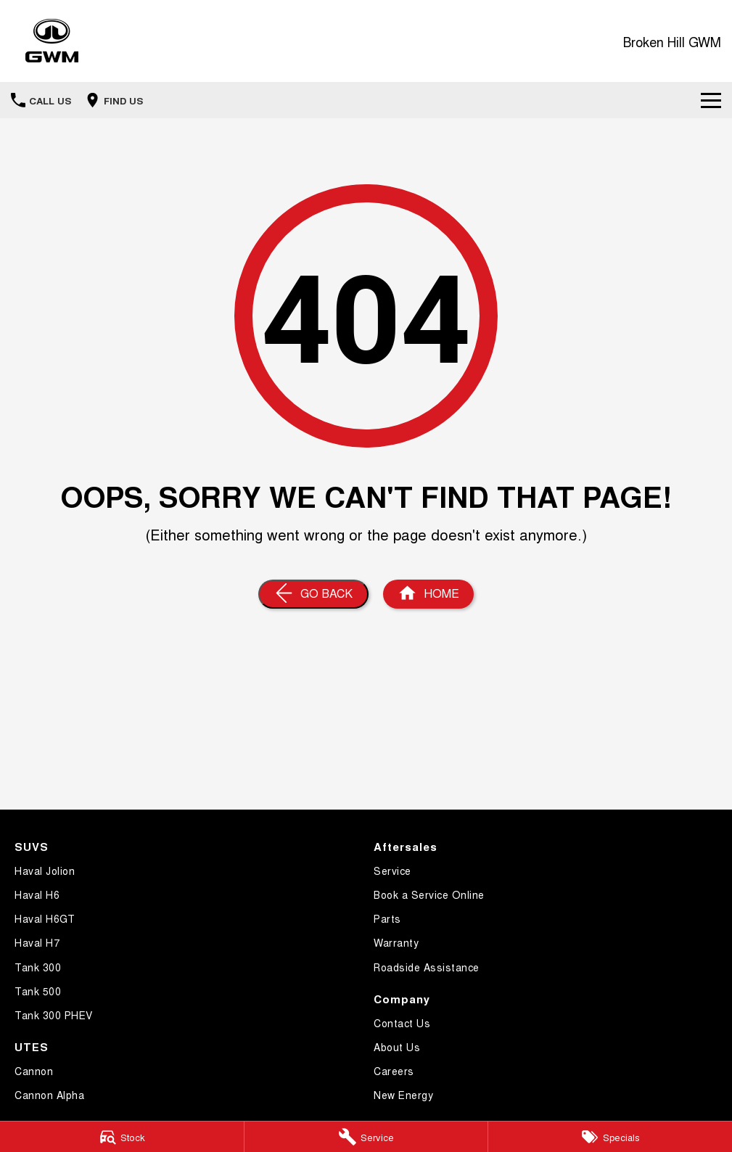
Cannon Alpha (49, 1094)
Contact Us (402, 1023)
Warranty (396, 942)
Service (392, 870)
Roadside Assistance (427, 967)
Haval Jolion (45, 870)
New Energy (403, 1094)
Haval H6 (37, 894)
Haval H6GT (45, 918)
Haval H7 (37, 942)
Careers (394, 1070)
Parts (387, 918)
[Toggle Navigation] (711, 100)
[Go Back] (313, 594)
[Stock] (122, 1137)
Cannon (34, 1070)
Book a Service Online (429, 894)
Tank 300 (38, 967)
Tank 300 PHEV (54, 1015)
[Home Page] (52, 41)
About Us (397, 1047)
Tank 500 (38, 991)
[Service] (366, 1137)
